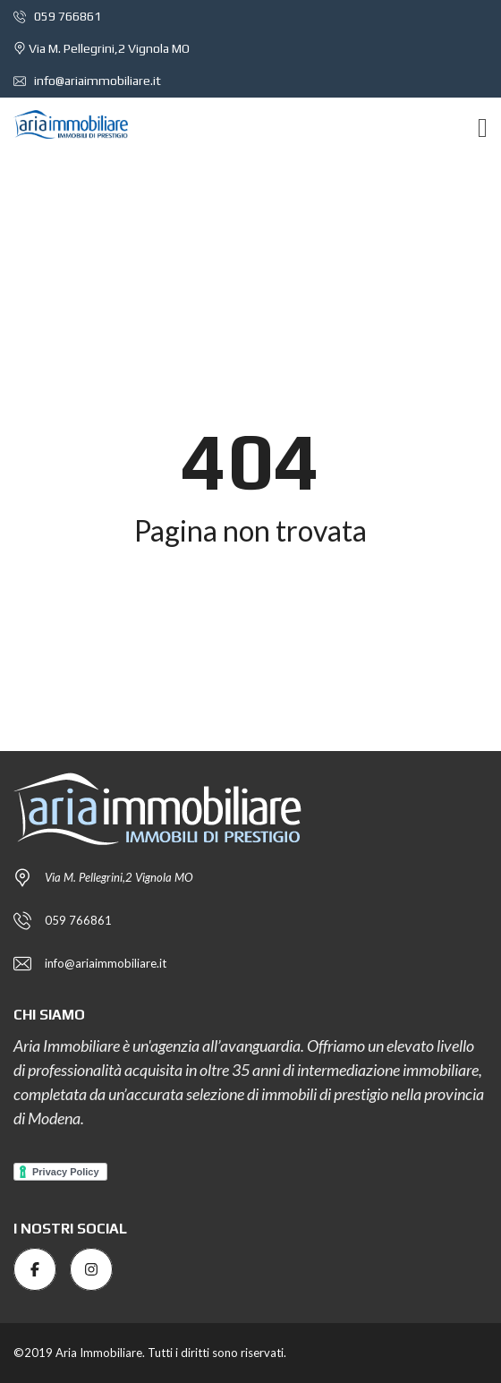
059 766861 (57, 16)
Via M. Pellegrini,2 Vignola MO (101, 48)
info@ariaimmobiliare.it (87, 80)
